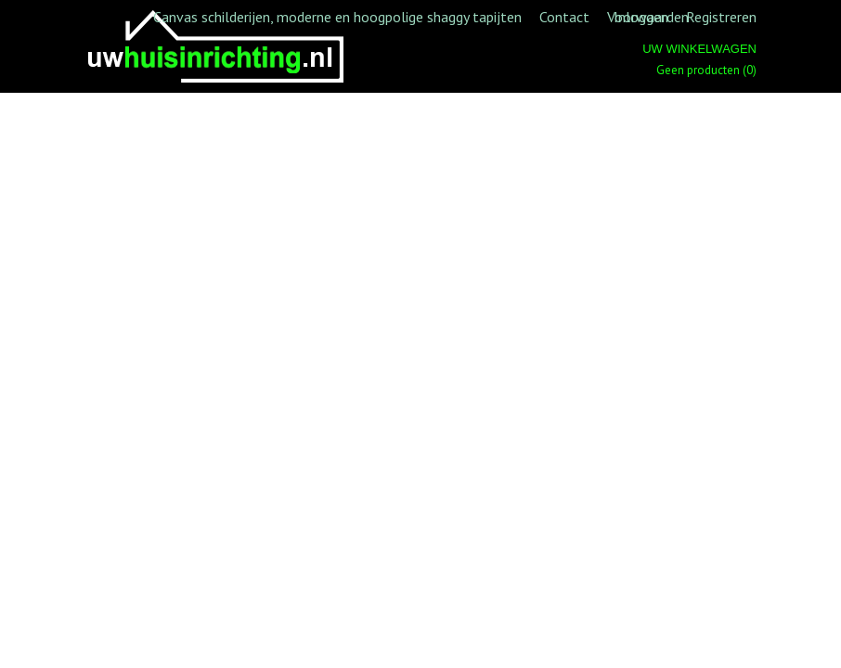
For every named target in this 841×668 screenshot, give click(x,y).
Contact (564, 16)
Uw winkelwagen (699, 49)
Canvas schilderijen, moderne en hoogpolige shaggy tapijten (337, 16)
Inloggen (641, 16)
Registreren (721, 16)
